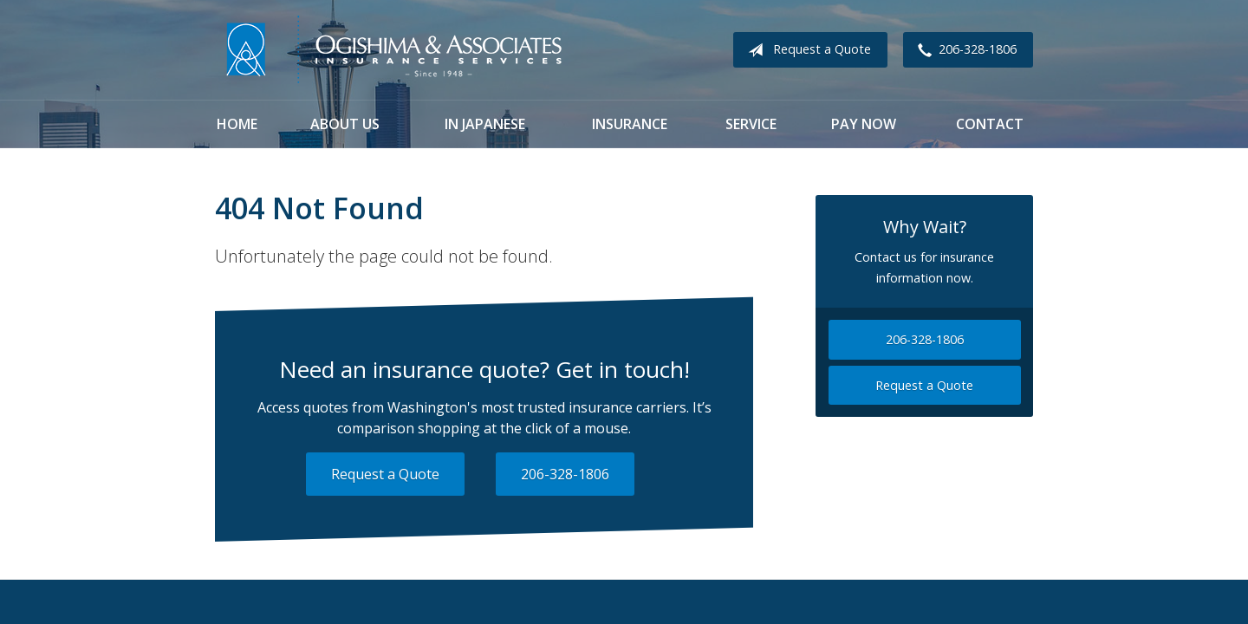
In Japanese (485, 123)
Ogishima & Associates (392, 50)
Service (751, 123)
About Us (345, 123)
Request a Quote (806, 50)
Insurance (629, 123)
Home (237, 123)
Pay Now (863, 123)
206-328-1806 (964, 50)
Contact (990, 123)
